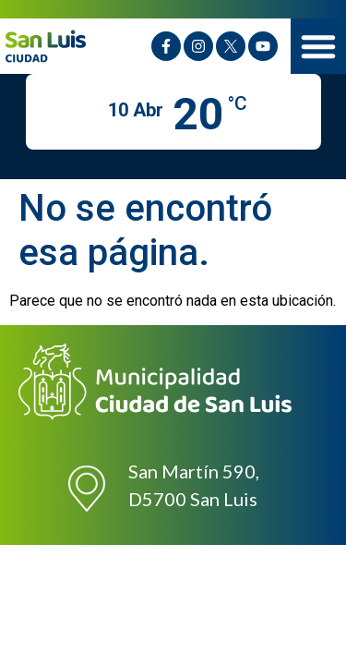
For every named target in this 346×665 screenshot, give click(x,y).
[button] (318, 46)
